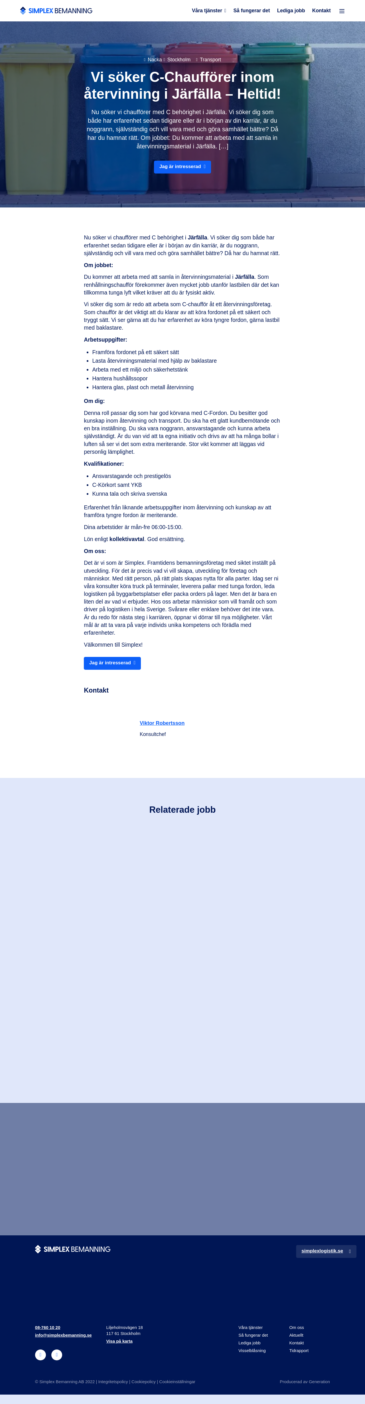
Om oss (296, 1336)
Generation (319, 1391)
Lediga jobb (291, 12)
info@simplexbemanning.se (63, 1344)
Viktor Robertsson (164, 726)
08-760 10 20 (47, 1336)
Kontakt (321, 12)
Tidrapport (299, 1359)
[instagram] (56, 1364)
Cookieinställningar (177, 1391)
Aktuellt (296, 1344)
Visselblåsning (252, 1359)
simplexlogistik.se (321, 1260)
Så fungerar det (251, 12)
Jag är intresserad (180, 169)
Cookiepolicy (143, 1391)
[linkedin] (40, 1364)
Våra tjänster (207, 12)
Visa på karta (119, 1350)
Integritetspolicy (113, 1391)
